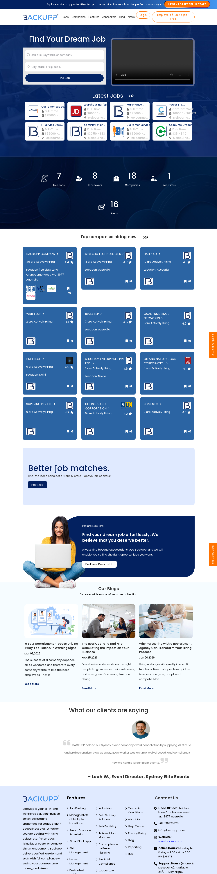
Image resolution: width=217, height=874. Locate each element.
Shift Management (78, 822)
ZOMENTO (153, 375)
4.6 (127, 293)
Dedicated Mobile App (77, 844)
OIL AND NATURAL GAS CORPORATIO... (160, 332)
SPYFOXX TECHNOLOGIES (105, 225)
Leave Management (78, 833)
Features (93, 16)
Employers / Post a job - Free (173, 17)
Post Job (37, 456)
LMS (130, 825)
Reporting (134, 818)
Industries (105, 780)
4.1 (187, 234)
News (131, 16)
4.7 (127, 234)
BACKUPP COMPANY (42, 225)
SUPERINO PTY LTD (41, 375)
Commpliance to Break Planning (108, 820)
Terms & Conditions (135, 782)
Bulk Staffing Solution (107, 789)
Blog (122, 16)
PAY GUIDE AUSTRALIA (40, 862)
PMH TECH (35, 330)
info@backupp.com (171, 802)
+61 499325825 (168, 795)
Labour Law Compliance (107, 844)
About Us (134, 791)
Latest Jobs (107, 96)
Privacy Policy (137, 805)
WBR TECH (35, 285)
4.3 (186, 384)
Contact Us (213, 554)
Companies (79, 16)
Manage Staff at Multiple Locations (78, 791)
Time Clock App (80, 813)
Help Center (136, 798)
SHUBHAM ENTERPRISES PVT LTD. (105, 332)
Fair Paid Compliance (107, 833)
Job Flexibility (107, 798)
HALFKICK (152, 225)
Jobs (66, 16)
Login (143, 15)
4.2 (69, 384)
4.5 (186, 295)
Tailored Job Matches (107, 807)
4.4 (68, 234)
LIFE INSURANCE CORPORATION (97, 377)
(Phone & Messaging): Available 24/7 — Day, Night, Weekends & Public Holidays (175, 843)
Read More (31, 659)
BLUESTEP (94, 285)
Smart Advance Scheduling (80, 804)
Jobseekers (109, 16)
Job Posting (77, 780)
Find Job (64, 78)
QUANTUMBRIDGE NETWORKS (156, 287)
